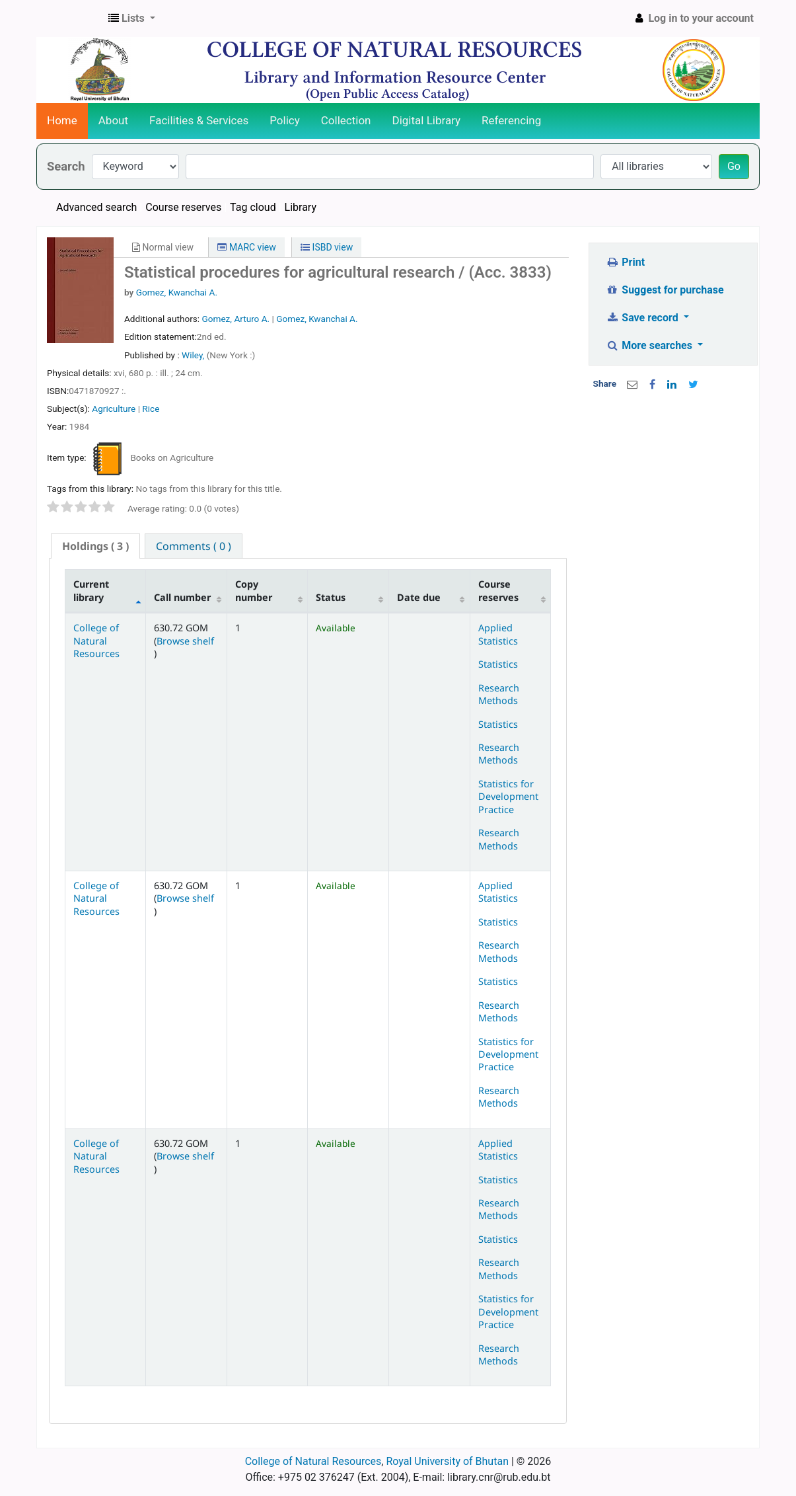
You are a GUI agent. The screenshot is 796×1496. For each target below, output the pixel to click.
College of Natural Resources (96, 640)
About (113, 120)
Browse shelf (185, 641)
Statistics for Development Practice (508, 796)
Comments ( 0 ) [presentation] (193, 546)
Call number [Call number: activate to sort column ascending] (182, 597)
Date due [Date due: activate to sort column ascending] (419, 597)
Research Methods (498, 694)
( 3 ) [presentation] (95, 546)
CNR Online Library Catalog (70, 18)
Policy (285, 120)
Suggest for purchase (665, 290)
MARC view (246, 247)
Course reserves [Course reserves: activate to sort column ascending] (498, 590)
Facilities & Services (198, 120)
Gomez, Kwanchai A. (176, 292)
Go (734, 166)
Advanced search (96, 207)
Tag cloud (253, 207)
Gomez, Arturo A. (235, 318)
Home (62, 120)
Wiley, (194, 355)
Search (66, 166)
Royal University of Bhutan (447, 1461)
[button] (132, 18)
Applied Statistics (498, 634)
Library (300, 207)
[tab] (95, 546)
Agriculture (113, 408)
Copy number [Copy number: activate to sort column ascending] (253, 590)
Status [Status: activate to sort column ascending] (330, 597)
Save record (643, 317)
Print (625, 262)
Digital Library (426, 120)
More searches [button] (650, 345)
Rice (150, 408)
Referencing (511, 120)
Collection (346, 120)
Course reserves (183, 207)
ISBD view (327, 247)
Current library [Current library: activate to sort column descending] (91, 590)
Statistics (498, 664)
